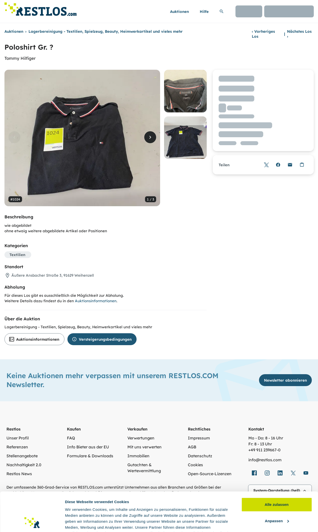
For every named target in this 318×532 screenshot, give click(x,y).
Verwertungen (140, 437)
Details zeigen (77, 522)
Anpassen (277, 484)
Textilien (17, 255)
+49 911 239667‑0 (264, 449)
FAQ (71, 437)
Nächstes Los (299, 34)
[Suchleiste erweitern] (222, 11)
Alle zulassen (277, 468)
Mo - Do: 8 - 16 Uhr (265, 437)
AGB (192, 446)
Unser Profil (17, 437)
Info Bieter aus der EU (88, 446)
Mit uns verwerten (144, 446)
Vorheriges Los (263, 34)
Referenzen (17, 446)
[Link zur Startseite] (40, 8)
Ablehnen (276, 500)
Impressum (199, 437)
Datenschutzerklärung (168, 508)
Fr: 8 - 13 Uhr (260, 443)
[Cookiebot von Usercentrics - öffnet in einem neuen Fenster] (32, 522)
